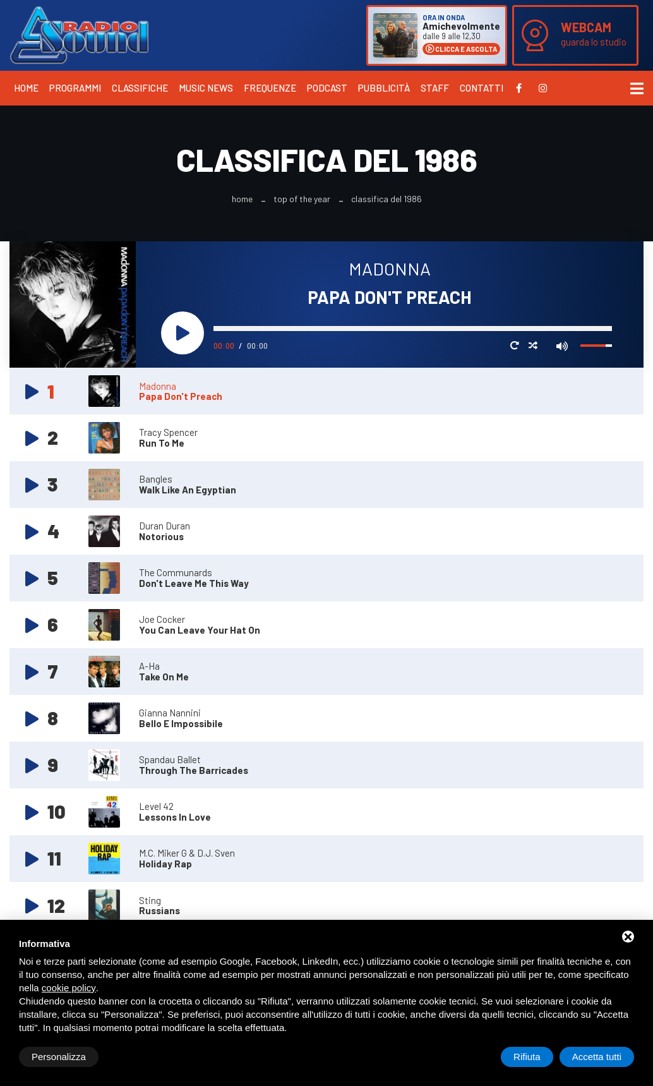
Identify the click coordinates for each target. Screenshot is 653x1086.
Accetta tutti (596, 1056)
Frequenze (270, 88)
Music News (206, 88)
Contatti (481, 88)
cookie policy (69, 987)
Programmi (75, 88)
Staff (435, 88)
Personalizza (59, 1056)
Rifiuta (527, 1056)
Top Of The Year (301, 199)
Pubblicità (384, 88)
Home (26, 88)
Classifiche (140, 88)
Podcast (327, 88)
